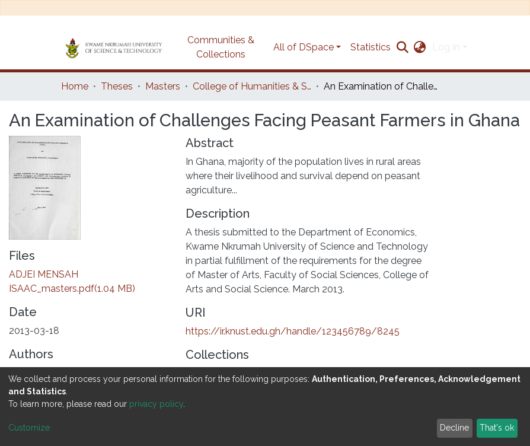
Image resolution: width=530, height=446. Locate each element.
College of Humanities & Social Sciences (252, 86)
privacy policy (156, 404)
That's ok (497, 427)
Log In (446, 47)
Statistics (370, 47)
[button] (420, 47)
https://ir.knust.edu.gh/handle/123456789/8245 (293, 331)
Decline (454, 427)
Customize (29, 427)
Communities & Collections (220, 47)
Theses (117, 86)
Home (74, 86)
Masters (162, 86)
